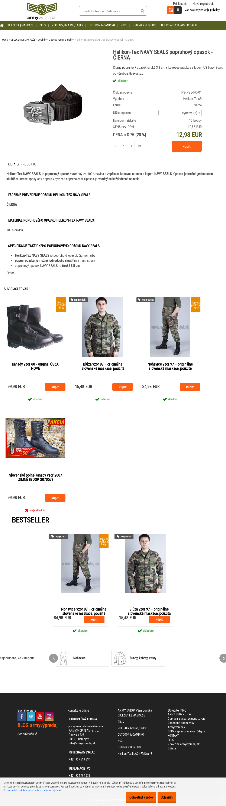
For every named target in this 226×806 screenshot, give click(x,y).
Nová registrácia (203, 4)
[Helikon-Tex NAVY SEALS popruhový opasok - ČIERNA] (53, 66)
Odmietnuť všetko (134, 797)
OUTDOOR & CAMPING (102, 25)
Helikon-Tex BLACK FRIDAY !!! (179, 25)
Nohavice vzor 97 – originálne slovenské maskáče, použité (170, 366)
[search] (142, 11)
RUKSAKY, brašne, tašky (67, 25)
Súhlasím (164, 797)
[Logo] (42, 10)
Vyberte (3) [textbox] (189, 113)
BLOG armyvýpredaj (37, 726)
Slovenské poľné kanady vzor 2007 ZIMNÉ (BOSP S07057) (35, 478)
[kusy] (124, 146)
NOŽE (124, 25)
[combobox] (180, 113)
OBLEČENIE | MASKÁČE (20, 25)
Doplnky (42, 39)
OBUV (42, 25)
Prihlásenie (180, 4)
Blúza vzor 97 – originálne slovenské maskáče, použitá (102, 366)
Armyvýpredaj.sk (27, 734)
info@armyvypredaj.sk (82, 744)
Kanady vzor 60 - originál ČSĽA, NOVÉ (35, 366)
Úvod (5, 39)
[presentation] (53, 658)
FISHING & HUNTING (144, 25)
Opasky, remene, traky (60, 39)
